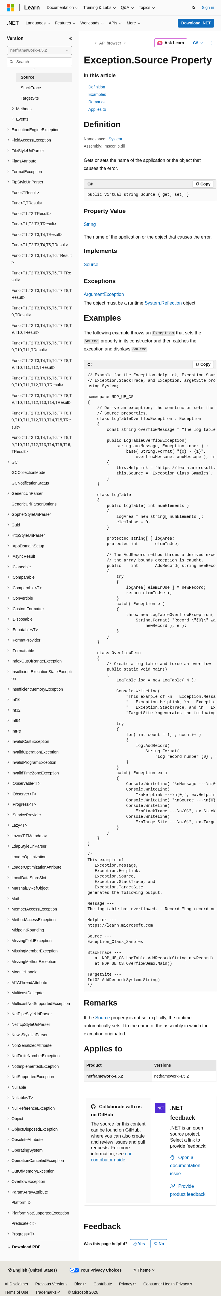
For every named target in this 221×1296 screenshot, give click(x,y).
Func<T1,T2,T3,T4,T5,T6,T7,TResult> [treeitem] (41, 276)
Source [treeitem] (27, 77)
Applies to (97, 109)
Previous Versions (51, 1284)
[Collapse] (70, 38)
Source (91, 264)
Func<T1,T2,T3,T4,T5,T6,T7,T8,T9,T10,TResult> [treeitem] (42, 329)
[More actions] (211, 43)
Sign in (208, 7)
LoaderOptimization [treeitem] (29, 857)
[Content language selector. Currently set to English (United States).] (32, 1270)
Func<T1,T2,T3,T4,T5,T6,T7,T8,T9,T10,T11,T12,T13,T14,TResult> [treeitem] (42, 399)
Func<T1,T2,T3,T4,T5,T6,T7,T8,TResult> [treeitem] (42, 294)
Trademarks (45, 1292)
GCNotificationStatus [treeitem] (30, 483)
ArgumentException (104, 294)
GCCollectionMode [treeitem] (28, 472)
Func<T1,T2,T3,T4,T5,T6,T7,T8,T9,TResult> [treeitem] (42, 311)
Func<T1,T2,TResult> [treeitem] (31, 213)
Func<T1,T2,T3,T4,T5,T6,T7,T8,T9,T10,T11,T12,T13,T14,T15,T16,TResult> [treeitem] (42, 444)
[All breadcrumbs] (89, 43)
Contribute (103, 1284)
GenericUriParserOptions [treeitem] (34, 504)
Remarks (96, 102)
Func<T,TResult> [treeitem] (27, 203)
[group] (150, 680)
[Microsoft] (10, 7)
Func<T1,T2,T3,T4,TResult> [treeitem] (37, 234)
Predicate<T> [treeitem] (24, 1223)
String (90, 224)
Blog (79, 1284)
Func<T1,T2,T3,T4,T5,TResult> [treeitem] (40, 245)
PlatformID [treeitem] (21, 1202)
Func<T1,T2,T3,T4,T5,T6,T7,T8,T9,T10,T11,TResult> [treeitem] (42, 346)
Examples (97, 94)
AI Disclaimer (16, 1284)
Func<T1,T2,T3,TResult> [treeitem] (34, 224)
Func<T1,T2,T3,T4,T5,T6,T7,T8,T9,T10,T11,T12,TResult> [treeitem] (42, 364)
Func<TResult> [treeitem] (25, 192)
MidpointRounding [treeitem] (28, 930)
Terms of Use (16, 1292)
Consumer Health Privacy (166, 1284)
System (115, 139)
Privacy (125, 1284)
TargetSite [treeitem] (30, 98)
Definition (96, 87)
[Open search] (193, 8)
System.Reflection (163, 303)
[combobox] (39, 50)
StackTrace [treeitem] (31, 88)
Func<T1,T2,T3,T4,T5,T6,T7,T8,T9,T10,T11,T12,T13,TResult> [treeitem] (42, 382)
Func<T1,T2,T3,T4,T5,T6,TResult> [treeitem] (42, 259)
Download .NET (196, 23)
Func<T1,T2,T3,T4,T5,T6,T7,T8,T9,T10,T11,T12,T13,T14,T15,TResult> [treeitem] (42, 420)
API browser (110, 43)
